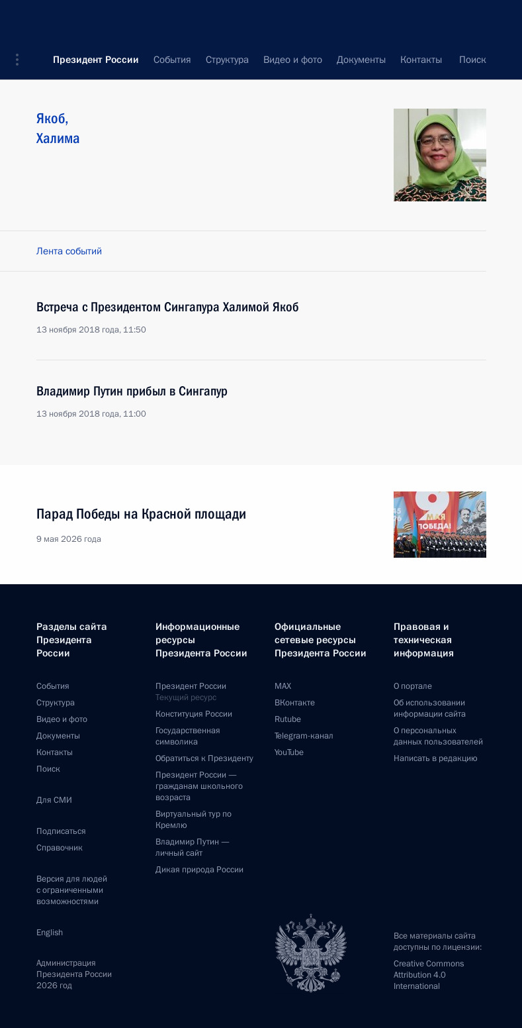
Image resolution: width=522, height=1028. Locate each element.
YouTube (289, 752)
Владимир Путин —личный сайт (192, 847)
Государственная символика (187, 736)
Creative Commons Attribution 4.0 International (429, 975)
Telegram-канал (304, 736)
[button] (22, 20)
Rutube (288, 719)
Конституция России (193, 714)
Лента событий (69, 251)
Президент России (96, 19)
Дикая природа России (199, 870)
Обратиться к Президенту (204, 758)
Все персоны (458, 59)
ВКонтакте (295, 703)
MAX (283, 686)
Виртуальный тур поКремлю (193, 819)
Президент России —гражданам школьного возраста (199, 786)
